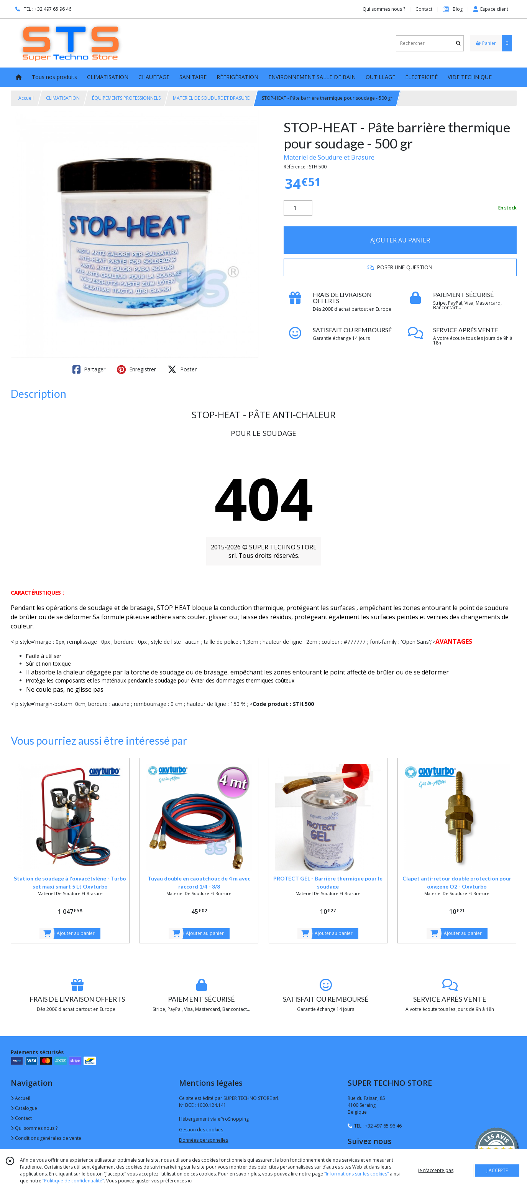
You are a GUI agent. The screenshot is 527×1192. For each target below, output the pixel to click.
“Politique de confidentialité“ (73, 1180)
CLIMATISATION (63, 98)
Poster (182, 369)
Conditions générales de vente (46, 1138)
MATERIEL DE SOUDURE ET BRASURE (211, 98)
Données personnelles (203, 1140)
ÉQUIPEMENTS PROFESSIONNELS (126, 98)
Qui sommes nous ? (34, 1128)
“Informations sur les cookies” (356, 1174)
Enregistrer (136, 369)
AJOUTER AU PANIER (400, 240)
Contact (423, 9)
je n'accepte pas (435, 1170)
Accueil (26, 98)
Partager (88, 369)
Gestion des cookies (201, 1129)
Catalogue (24, 1108)
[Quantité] (298, 208)
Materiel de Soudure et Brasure (329, 157)
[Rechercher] (458, 43)
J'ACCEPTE (497, 1170)
